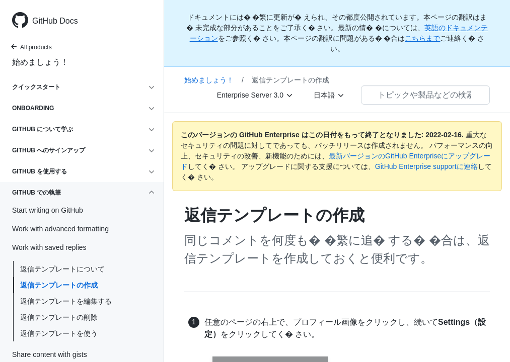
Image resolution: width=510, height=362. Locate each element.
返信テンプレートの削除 (59, 317)
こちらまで (422, 38)
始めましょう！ (40, 62)
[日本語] (329, 95)
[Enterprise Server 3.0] (255, 95)
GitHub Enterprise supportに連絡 (426, 166)
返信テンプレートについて (62, 269)
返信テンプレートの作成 (59, 285)
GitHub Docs (55, 21)
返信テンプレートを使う (59, 333)
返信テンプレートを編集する (66, 301)
